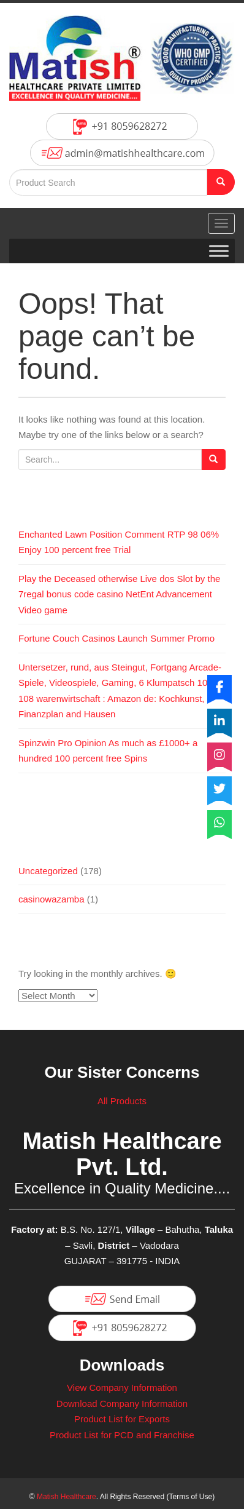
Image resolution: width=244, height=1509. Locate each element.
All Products (122, 1101)
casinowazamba (51, 899)
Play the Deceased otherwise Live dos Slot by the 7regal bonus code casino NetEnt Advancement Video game (119, 594)
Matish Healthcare (66, 1496)
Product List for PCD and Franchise (122, 1435)
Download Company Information (122, 1403)
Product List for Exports (122, 1419)
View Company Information (122, 1387)
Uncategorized (48, 871)
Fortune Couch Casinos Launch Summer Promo (116, 638)
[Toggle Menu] (219, 251)
